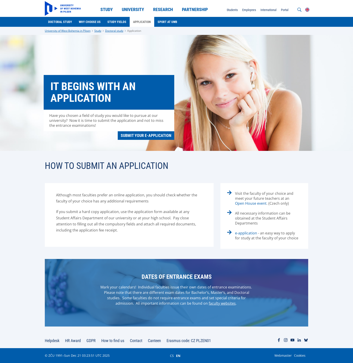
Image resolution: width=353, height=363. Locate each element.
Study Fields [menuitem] (116, 22)
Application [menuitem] (142, 22)
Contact (136, 340)
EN (178, 356)
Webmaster (283, 355)
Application (134, 31)
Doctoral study (114, 31)
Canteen (154, 340)
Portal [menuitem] (284, 10)
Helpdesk (52, 340)
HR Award (73, 340)
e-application (246, 233)
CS (172, 356)
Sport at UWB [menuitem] (167, 22)
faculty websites (222, 303)
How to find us (112, 340)
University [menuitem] (133, 9)
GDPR (91, 340)
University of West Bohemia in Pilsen (68, 31)
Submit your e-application (146, 135)
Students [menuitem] (232, 10)
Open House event (251, 203)
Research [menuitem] (163, 9)
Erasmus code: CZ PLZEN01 (189, 340)
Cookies (299, 355)
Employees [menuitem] (249, 10)
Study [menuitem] (106, 9)
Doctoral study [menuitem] (60, 22)
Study (97, 31)
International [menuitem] (268, 10)
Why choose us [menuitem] (90, 22)
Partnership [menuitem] (195, 9)
